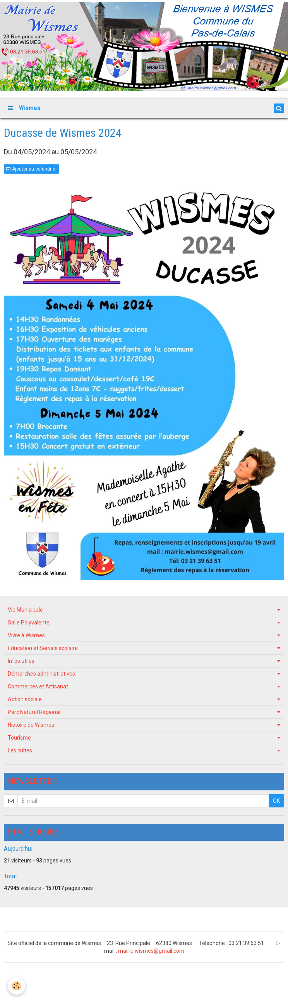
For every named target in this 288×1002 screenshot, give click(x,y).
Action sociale (25, 699)
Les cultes (20, 750)
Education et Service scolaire (43, 648)
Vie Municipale (25, 610)
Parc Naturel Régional (34, 712)
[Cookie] (16, 986)
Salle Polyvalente (29, 622)
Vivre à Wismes (26, 635)
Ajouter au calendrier (31, 169)
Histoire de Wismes (31, 725)
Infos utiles (21, 661)
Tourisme (19, 738)
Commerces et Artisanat (38, 686)
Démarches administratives (41, 674)
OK (276, 801)
